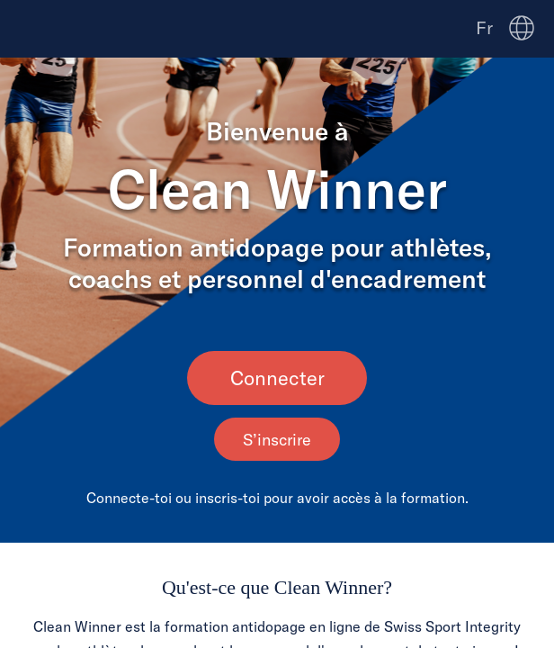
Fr (484, 27)
